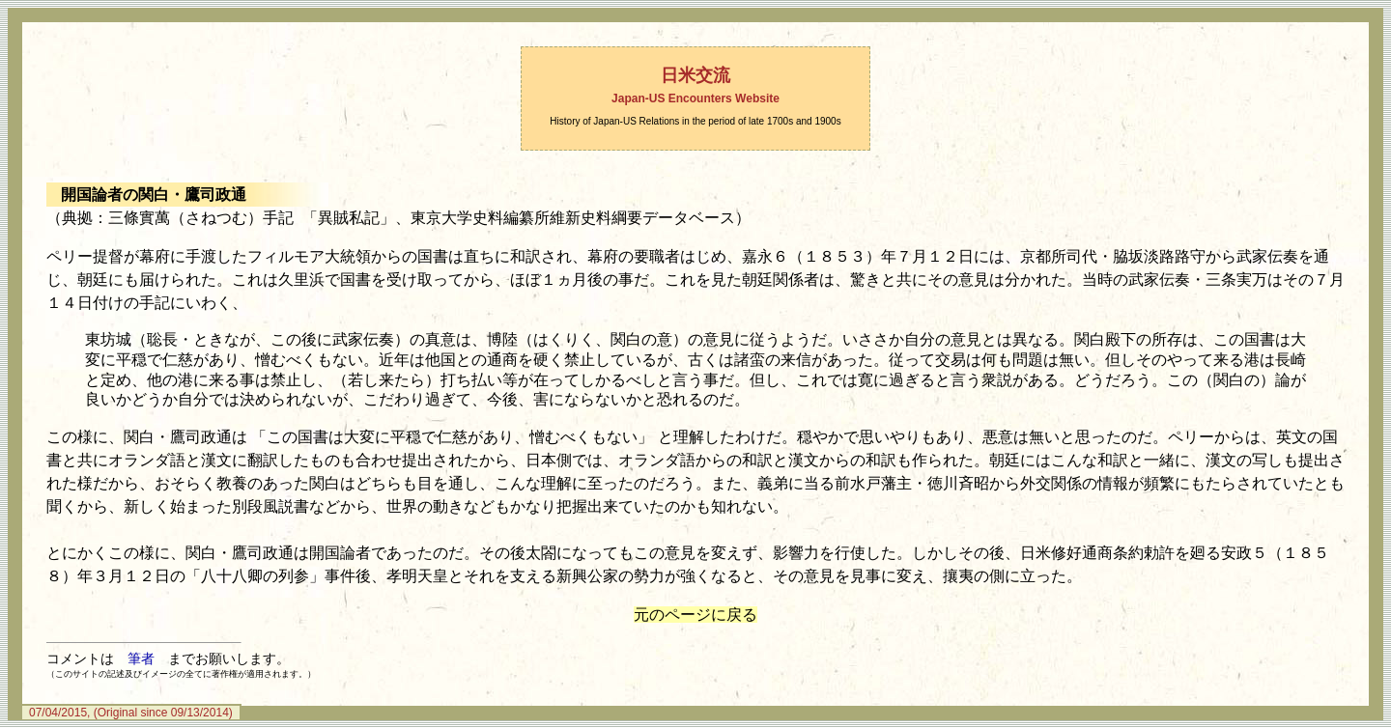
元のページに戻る (695, 614)
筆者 (141, 658)
